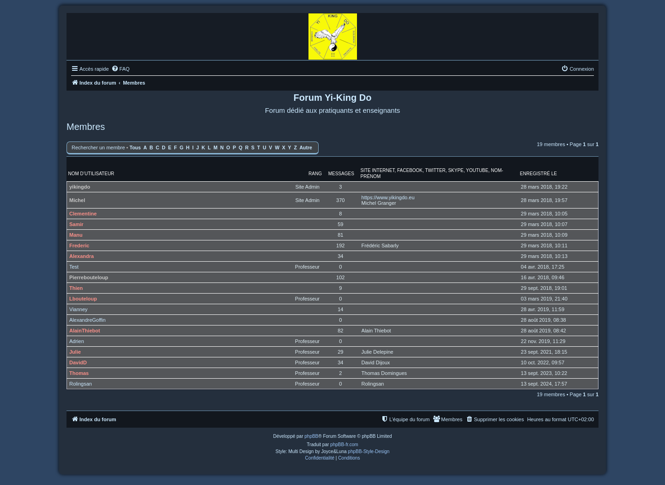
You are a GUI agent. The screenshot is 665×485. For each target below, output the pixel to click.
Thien (76, 288)
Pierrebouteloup (88, 277)
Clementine (83, 213)
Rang (315, 173)
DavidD (78, 362)
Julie (75, 352)
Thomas (79, 373)
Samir (76, 224)
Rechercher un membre (98, 147)
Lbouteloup (83, 298)
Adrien (76, 341)
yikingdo (79, 187)
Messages (341, 173)
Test (74, 267)
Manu (76, 235)
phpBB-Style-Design (368, 451)
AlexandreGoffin (87, 320)
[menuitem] (120, 68)
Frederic (79, 245)
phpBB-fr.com (344, 444)
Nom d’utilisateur (91, 173)
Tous (135, 147)
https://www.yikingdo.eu (388, 197)
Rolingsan (80, 384)
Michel (77, 200)
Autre (306, 147)
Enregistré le (538, 173)
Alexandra (81, 256)
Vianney (78, 309)
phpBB (311, 436)
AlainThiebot (84, 330)
